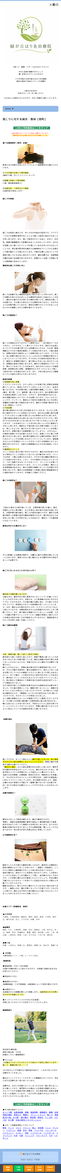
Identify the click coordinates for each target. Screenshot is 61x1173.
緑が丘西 (10, 919)
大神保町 (17, 930)
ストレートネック (37, 1115)
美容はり (17, 1115)
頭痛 (27, 1112)
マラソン (26, 1128)
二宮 (53, 932)
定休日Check (50, 1168)
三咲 (25, 935)
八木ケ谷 (41, 935)
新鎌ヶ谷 (21, 945)
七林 (47, 932)
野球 (4, 1128)
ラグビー (19, 1133)
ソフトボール (36, 1133)
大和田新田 (14, 917)
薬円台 (50, 935)
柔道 (30, 1130)
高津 (41, 917)
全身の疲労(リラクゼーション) (28, 1120)
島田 (36, 917)
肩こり (50, 1115)
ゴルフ (18, 1128)
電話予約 (8, 1168)
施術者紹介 (20, 1054)
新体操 (40, 1128)
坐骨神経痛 (18, 1112)
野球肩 (33, 1117)
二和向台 (12, 935)
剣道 (19, 1130)
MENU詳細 (29, 1168)
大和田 (5, 917)
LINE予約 (18, 1168)
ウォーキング (41, 1135)
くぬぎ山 (12, 945)
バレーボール (50, 1130)
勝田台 (24, 917)
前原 (19, 935)
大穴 (10, 930)
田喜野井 (21, 932)
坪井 (14, 932)
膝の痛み (24, 1117)
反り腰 (11, 1120)
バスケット (11, 1130)
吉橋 (32, 919)
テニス (11, 1128)
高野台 (37, 930)
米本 (38, 919)
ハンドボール (49, 1133)
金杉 (30, 930)
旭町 (4, 930)
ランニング (29, 1135)
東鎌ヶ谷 (38, 945)
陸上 (34, 1128)
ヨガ (51, 1135)
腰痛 (51, 1112)
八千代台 (25, 919)
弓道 (21, 1135)
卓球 (27, 1133)
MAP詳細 (40, 1168)
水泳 (15, 1135)
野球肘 (40, 1117)
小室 (43, 930)
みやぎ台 (32, 935)
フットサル (38, 1130)
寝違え (26, 1115)
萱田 (30, 917)
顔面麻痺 (34, 1112)
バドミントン (8, 1133)
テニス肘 (48, 1117)
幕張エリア (12, 955)
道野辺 (29, 945)
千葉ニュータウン (26, 955)
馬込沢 (46, 945)
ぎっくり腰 (7, 1112)
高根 (8, 932)
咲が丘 (50, 930)
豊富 (28, 932)
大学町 (48, 917)
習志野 (40, 932)
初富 (4, 945)
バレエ (48, 1128)
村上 (17, 919)
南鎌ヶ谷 (54, 945)
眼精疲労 (43, 1112)
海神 (25, 930)
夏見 (34, 932)
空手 (25, 1130)
